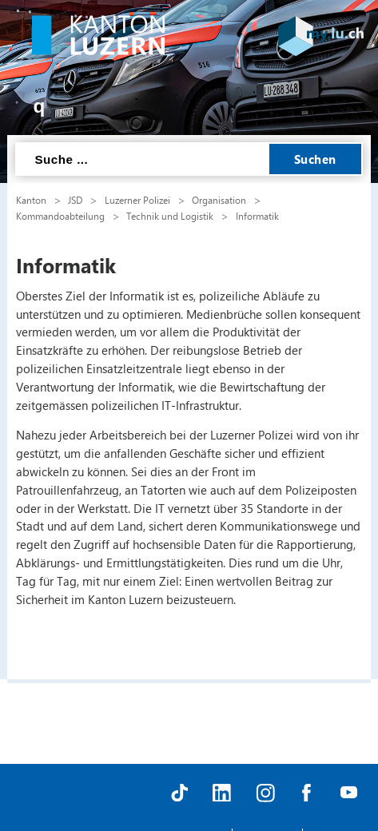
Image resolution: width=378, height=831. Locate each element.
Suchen (315, 159)
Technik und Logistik (169, 215)
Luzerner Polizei (137, 199)
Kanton (31, 199)
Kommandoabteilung (60, 215)
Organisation (219, 199)
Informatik (257, 215)
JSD (75, 199)
